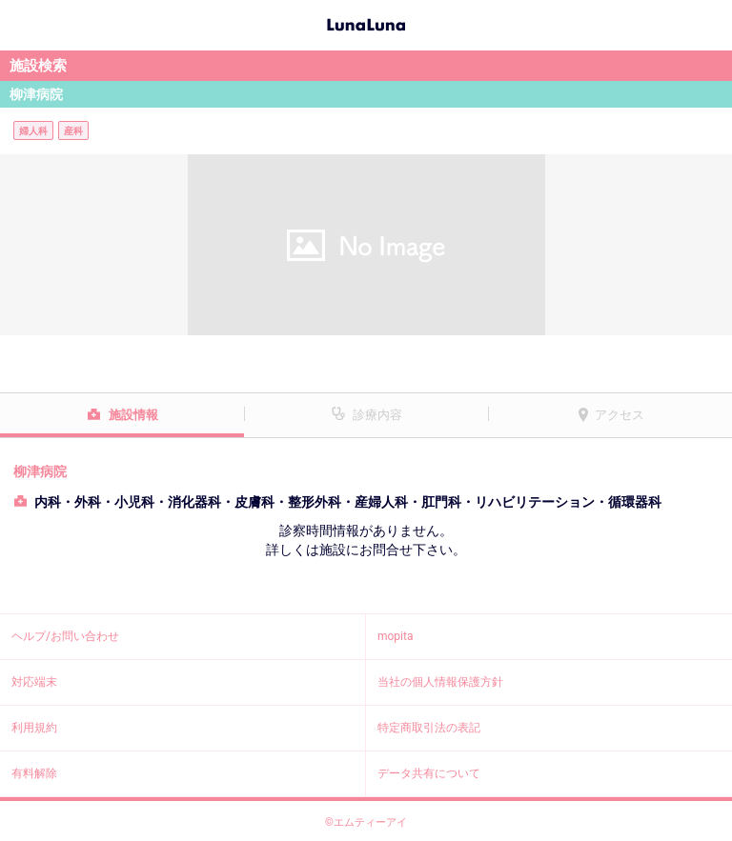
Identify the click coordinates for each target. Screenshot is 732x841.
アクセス (619, 415)
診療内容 (377, 415)
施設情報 (133, 415)
